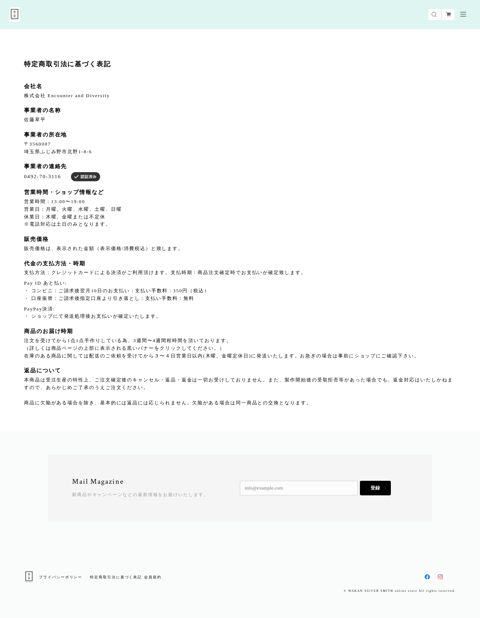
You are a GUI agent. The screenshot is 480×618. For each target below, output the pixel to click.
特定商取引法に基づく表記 (116, 577)
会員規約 (153, 577)
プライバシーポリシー (60, 577)
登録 (375, 488)
